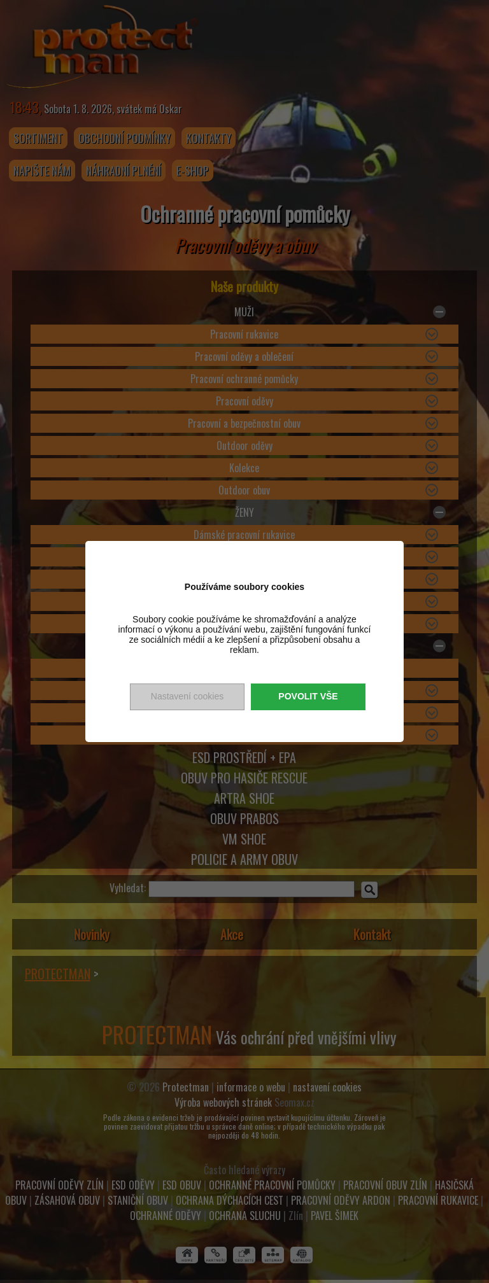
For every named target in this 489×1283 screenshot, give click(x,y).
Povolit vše (307, 696)
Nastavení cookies (187, 696)
